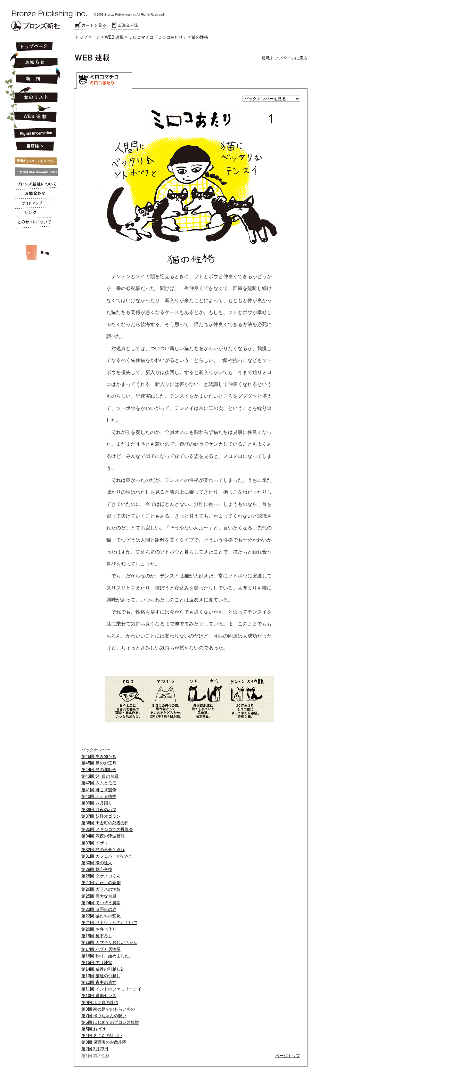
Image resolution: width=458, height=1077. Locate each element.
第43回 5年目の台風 (99, 776)
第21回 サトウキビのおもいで (109, 922)
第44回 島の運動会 (98, 769)
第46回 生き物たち (98, 756)
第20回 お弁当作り (98, 929)
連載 (33, 113)
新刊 (33, 76)
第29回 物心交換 (96, 869)
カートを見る (90, 26)
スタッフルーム (33, 245)
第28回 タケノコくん (101, 876)
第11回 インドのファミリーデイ (111, 989)
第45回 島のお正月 (98, 763)
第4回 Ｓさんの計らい (101, 1035)
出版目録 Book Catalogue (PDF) (33, 171)
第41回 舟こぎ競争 (98, 789)
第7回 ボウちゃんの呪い (103, 1015)
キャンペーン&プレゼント (33, 159)
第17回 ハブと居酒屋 (101, 949)
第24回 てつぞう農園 (101, 902)
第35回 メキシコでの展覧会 (107, 829)
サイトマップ (33, 204)
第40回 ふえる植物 (98, 796)
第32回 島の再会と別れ (103, 849)
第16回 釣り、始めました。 (107, 956)
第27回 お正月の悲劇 (101, 882)
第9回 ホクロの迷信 (99, 1002)
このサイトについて (33, 224)
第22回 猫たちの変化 (101, 916)
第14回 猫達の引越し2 (102, 969)
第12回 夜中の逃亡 (98, 982)
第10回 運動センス (98, 995)
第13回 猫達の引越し (101, 975)
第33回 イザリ (94, 843)
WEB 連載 (114, 37)
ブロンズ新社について (33, 185)
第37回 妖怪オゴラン (101, 816)
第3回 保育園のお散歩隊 (103, 1042)
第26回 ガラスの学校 (101, 889)
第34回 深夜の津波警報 (103, 836)
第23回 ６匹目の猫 (98, 909)
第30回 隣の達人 (96, 862)
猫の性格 (199, 37)
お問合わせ (33, 195)
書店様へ (33, 146)
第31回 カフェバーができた (107, 856)
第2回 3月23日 (94, 1048)
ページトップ (287, 1055)
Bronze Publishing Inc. (35, 26)
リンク (33, 214)
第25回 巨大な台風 (98, 896)
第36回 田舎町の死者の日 (105, 822)
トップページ (87, 37)
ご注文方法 (125, 26)
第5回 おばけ (93, 1029)
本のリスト (33, 95)
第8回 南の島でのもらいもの (108, 1009)
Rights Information (33, 131)
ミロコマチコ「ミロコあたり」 (158, 37)
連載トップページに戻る (285, 58)
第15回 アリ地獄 (96, 962)
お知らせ (33, 59)
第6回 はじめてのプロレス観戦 (110, 1022)
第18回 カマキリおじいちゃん (109, 942)
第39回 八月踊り (96, 803)
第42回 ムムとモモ (98, 782)
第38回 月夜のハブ (98, 809)
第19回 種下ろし (96, 935)
